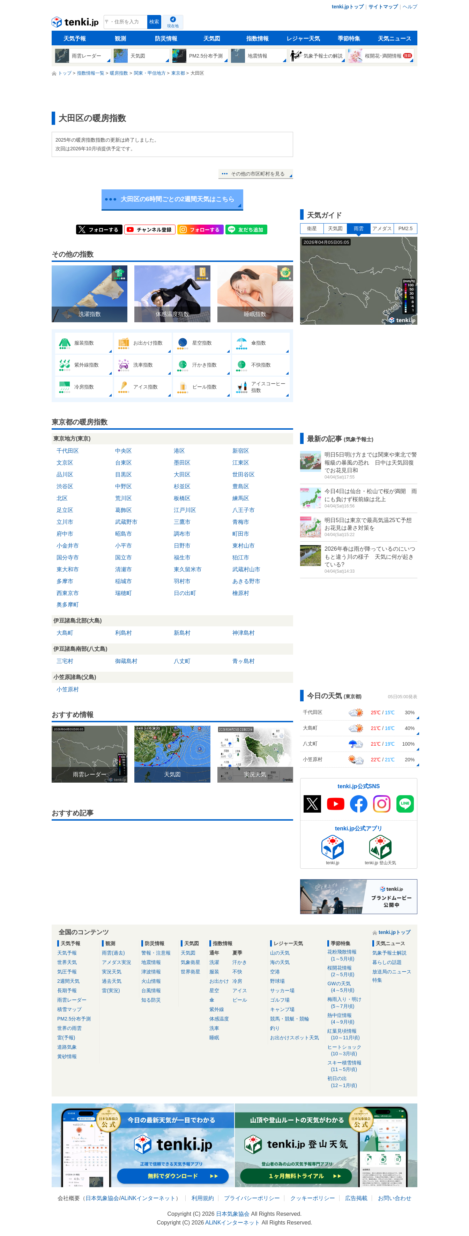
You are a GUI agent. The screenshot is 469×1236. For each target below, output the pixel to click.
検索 (154, 21)
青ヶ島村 (243, 661)
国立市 (123, 557)
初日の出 (347, 1082)
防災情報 (166, 39)
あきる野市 (246, 581)
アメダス (382, 228)
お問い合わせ (394, 1198)
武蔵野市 (126, 522)
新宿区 (240, 451)
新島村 (182, 633)
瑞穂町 (123, 593)
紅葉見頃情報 (347, 1034)
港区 (179, 451)
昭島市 (123, 534)
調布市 (182, 534)
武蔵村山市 (246, 569)
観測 (120, 39)
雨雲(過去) (113, 953)
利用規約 (203, 1198)
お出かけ (219, 981)
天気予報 (75, 39)
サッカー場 (282, 990)
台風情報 (151, 990)
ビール (239, 1000)
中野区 (123, 486)
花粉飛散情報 (347, 955)
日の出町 (185, 593)
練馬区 (240, 498)
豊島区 (240, 486)
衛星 (312, 228)
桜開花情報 (347, 971)
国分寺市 (68, 557)
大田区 (182, 474)
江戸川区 (185, 510)
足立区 (65, 510)
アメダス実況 (116, 962)
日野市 (182, 546)
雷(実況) (111, 990)
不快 (237, 971)
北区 (62, 498)
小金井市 (68, 546)
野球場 (277, 981)
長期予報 (67, 990)
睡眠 (214, 1037)
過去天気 (111, 981)
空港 (275, 971)
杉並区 (182, 486)
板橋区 (182, 498)
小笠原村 (68, 689)
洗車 (214, 1028)
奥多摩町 (68, 605)
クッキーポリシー (312, 1198)
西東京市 (68, 593)
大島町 (65, 633)
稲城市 (123, 581)
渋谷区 (65, 486)
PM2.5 (405, 228)
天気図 (211, 39)
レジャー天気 (303, 39)
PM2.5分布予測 (74, 1019)
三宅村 (65, 661)
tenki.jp (76, 23)
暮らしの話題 (387, 962)
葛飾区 (123, 510)
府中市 (65, 534)
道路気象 (67, 1047)
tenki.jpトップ (348, 6)
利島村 (123, 633)
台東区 (123, 463)
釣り (275, 1028)
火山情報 (151, 981)
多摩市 (65, 581)
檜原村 (240, 593)
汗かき (239, 962)
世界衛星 (190, 971)
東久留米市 (188, 569)
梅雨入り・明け (347, 1002)
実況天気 (111, 971)
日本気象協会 (102, 1198)
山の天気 (280, 953)
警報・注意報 (156, 953)
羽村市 (182, 581)
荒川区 (123, 498)
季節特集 (349, 39)
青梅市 (240, 522)
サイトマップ (383, 6)
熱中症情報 (347, 1018)
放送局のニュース (391, 971)
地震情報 (151, 962)
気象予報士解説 (389, 953)
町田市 (240, 534)
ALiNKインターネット (148, 1198)
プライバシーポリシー (252, 1198)
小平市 (123, 546)
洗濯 (214, 962)
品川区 (65, 474)
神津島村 (243, 633)
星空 (214, 990)
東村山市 (243, 546)
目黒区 (123, 474)
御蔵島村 (126, 661)
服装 (214, 971)
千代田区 (68, 451)
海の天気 (280, 962)
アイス (239, 990)
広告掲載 (356, 1198)
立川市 (65, 522)
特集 (377, 980)
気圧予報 (67, 971)
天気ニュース (394, 39)
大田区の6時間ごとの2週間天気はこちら (177, 199)
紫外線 (216, 1009)
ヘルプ (410, 6)
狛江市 (240, 557)
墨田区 (182, 463)
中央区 (123, 451)
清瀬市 (123, 569)
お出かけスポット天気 (294, 1037)
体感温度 (219, 1019)
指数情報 (257, 39)
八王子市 (243, 510)
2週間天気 (68, 981)
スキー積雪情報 (347, 1066)
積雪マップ (69, 1009)
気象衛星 (190, 962)
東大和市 (68, 569)
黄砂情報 (67, 1056)
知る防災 (151, 1000)
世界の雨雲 (69, 1028)
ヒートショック (347, 1050)
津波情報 (151, 971)
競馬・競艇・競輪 (289, 1019)
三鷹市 (182, 522)
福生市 (182, 557)
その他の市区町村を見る (258, 173)
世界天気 (67, 962)
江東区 (240, 463)
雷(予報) (66, 1037)
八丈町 (182, 661)
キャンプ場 (282, 1009)
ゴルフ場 (280, 1000)
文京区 (65, 463)
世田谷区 (243, 474)
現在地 (173, 26)
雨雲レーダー (72, 1000)
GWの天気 (347, 987)
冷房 (237, 981)
